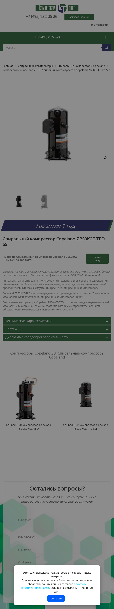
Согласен (56, 598)
